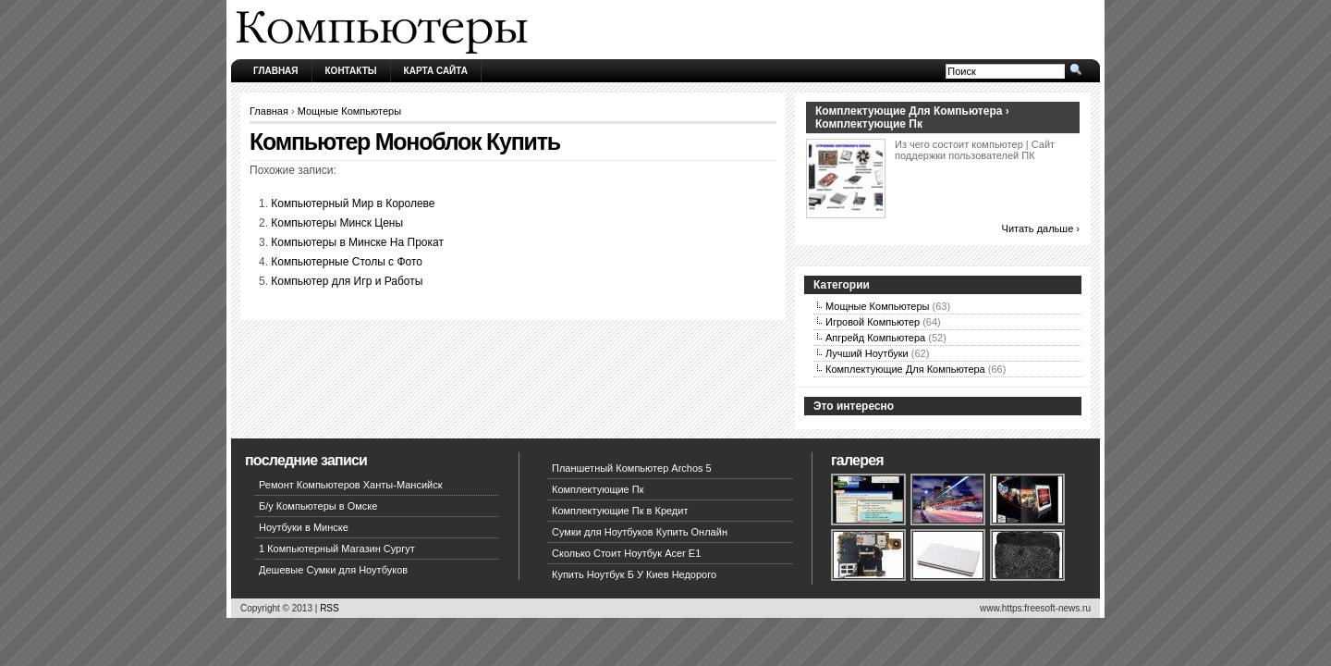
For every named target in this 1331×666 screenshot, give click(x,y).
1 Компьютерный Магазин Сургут (337, 548)
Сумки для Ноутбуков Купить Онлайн (639, 531)
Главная (276, 71)
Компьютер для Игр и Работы (346, 281)
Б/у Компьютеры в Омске (318, 506)
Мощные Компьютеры (349, 111)
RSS (329, 608)
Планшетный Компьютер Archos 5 (632, 468)
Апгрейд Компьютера (875, 337)
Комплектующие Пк (598, 489)
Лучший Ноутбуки (867, 353)
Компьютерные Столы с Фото (346, 261)
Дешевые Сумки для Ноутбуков (333, 569)
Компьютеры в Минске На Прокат (357, 242)
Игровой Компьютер (872, 321)
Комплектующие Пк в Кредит (620, 510)
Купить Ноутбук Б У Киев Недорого (634, 574)
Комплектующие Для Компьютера (905, 369)
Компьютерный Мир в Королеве (352, 203)
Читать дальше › (1041, 228)
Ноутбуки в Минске (303, 527)
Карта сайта (436, 71)
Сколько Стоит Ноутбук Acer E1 (626, 553)
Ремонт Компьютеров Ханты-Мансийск (351, 484)
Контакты (351, 71)
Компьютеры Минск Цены (337, 222)
